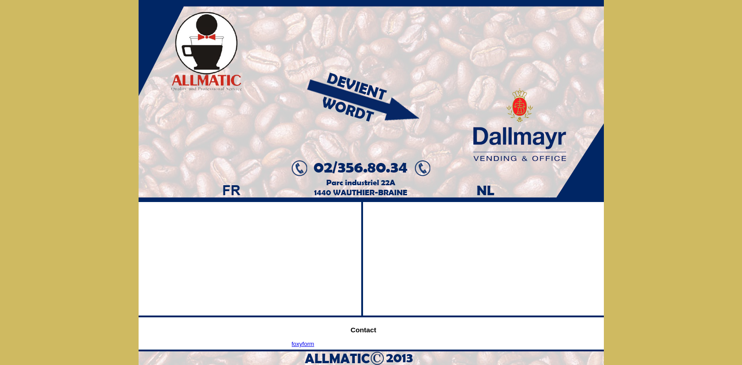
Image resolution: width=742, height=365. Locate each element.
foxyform (303, 343)
